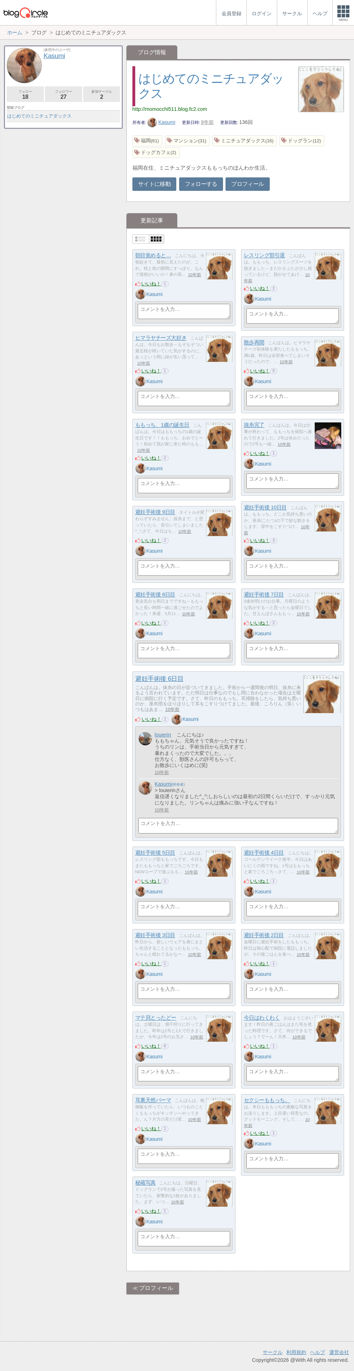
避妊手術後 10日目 (265, 508)
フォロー (25, 95)
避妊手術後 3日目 (155, 935)
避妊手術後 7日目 (264, 595)
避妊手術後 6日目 (159, 678)
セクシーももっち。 (267, 1100)
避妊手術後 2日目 (264, 935)
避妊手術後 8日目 (155, 595)
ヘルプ (317, 1352)
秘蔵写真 (145, 1183)
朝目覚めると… (153, 255)
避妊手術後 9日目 (155, 512)
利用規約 (296, 1352)
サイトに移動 (154, 184)
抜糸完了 (254, 425)
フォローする (201, 184)
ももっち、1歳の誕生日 (162, 425)
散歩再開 (254, 343)
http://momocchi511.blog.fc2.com (169, 109)
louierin (163, 735)
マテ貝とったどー (155, 1018)
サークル (272, 1352)
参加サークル (101, 95)
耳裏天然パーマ (153, 1100)
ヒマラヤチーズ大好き (161, 338)
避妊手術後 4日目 (264, 853)
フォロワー (63, 95)
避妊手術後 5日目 (155, 853)
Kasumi (161, 122)
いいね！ (151, 283)
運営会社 (339, 1352)
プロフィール (247, 184)
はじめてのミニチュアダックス (39, 116)
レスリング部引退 (264, 255)
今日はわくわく (262, 1018)
